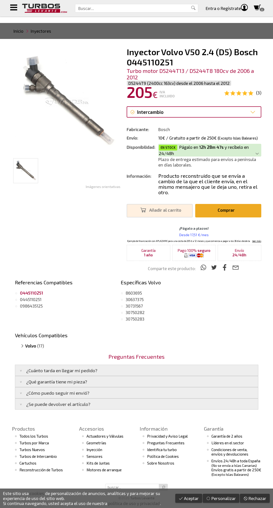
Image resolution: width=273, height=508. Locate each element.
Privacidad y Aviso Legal (167, 436)
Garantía (213, 429)
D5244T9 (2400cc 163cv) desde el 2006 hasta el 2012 (179, 83)
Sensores (94, 456)
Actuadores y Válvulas (105, 436)
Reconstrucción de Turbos (41, 470)
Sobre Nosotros (160, 463)
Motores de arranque (104, 470)
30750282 (135, 312)
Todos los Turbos (33, 436)
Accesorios (91, 429)
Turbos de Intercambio (38, 456)
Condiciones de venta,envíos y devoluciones (229, 451)
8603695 (134, 292)
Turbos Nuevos (32, 449)
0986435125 (31, 305)
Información (154, 429)
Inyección (94, 449)
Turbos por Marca (34, 443)
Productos (23, 429)
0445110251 (30, 299)
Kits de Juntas (98, 463)
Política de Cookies (163, 456)
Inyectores (41, 30)
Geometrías (96, 443)
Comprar (227, 210)
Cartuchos (27, 463)
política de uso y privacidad (134, 503)
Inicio (18, 30)
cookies (37, 493)
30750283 (135, 318)
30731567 (134, 305)
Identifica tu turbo (162, 449)
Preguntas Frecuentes (165, 443)
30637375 (135, 299)
